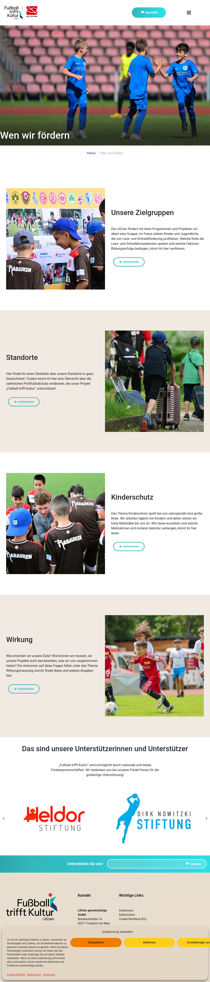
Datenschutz (34, 974)
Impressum (49, 974)
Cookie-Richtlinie (16, 974)
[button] (3, 818)
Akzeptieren (96, 942)
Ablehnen (149, 942)
